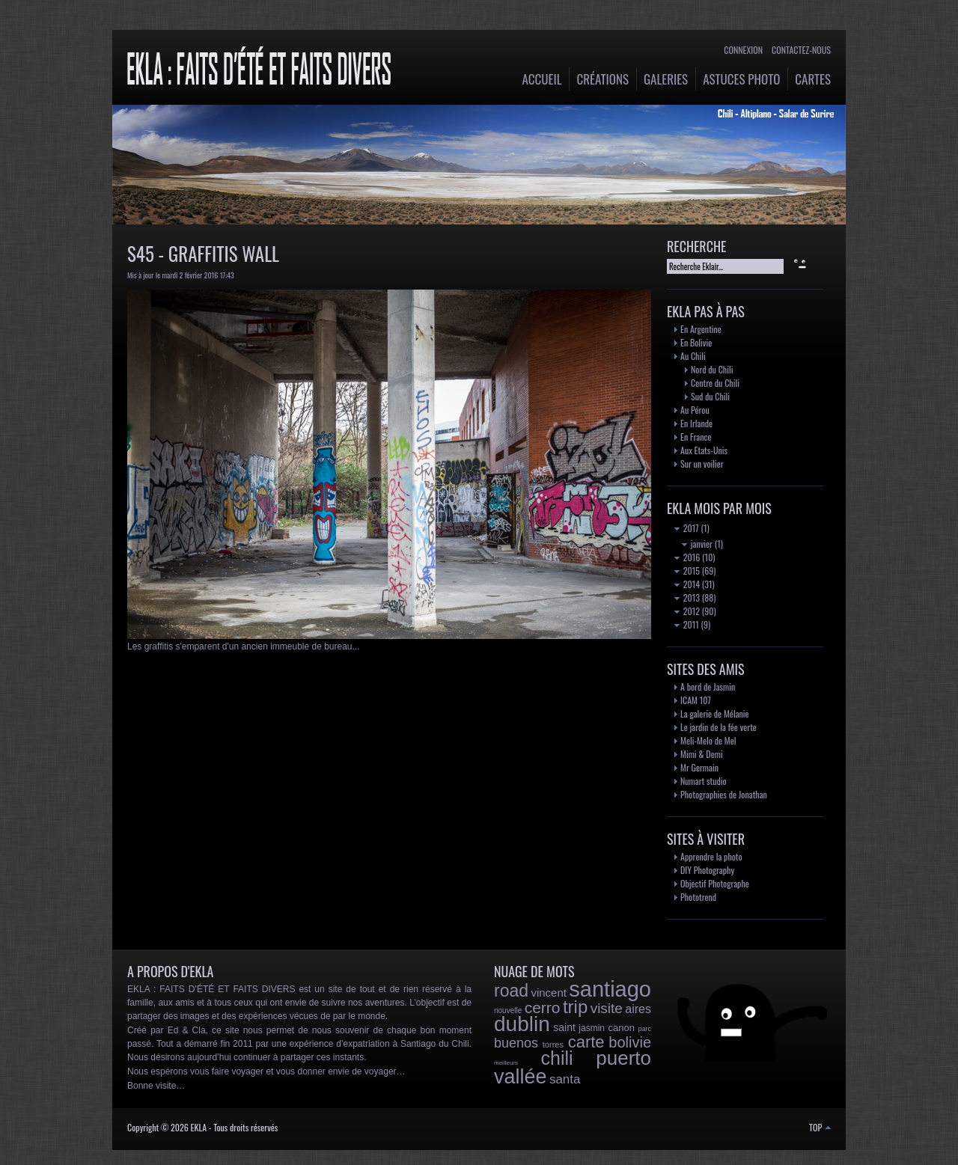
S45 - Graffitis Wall (203, 253)
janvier (697, 543)
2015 (687, 570)
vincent (549, 992)
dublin (522, 1024)
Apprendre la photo (711, 856)
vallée (520, 1076)
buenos (516, 1043)
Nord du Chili (712, 369)
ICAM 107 (695, 700)
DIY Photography (707, 869)
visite (607, 1008)
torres (553, 1044)
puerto (623, 1058)
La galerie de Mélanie (714, 713)
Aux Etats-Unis (703, 450)
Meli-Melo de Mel (708, 740)
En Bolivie (696, 342)
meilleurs (506, 1062)
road (511, 990)
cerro (543, 1007)
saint (564, 1027)
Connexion (743, 49)
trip (575, 1007)
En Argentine (700, 328)
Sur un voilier (702, 463)
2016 (687, 557)
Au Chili (693, 355)
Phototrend (698, 896)
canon (621, 1027)
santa (565, 1079)
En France (695, 436)
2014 (687, 584)
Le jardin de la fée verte (718, 727)
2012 (687, 611)
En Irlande (696, 423)
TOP (820, 1127)
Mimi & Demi (701, 753)
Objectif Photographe (714, 883)
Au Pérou (695, 409)
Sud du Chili (710, 396)
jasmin (592, 1028)
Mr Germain (699, 767)
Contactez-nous (801, 49)
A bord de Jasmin (707, 686)
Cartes (813, 79)
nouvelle (508, 1010)
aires (638, 1009)
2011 (686, 624)
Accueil (542, 79)
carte (586, 1042)
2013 (687, 597)
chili (557, 1058)
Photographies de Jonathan (723, 794)
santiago (610, 989)
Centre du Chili (715, 382)
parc (644, 1029)
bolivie (629, 1042)
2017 (686, 528)
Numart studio (703, 780)
